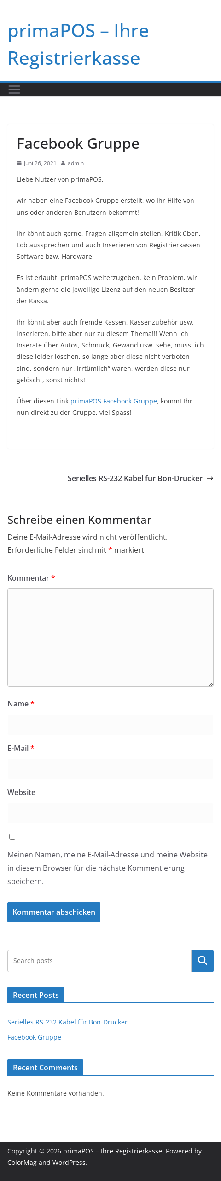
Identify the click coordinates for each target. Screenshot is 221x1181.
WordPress (69, 1162)
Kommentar (31, 578)
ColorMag (22, 1162)
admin (76, 163)
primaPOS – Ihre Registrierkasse (112, 1151)
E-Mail (21, 748)
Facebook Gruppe (34, 1037)
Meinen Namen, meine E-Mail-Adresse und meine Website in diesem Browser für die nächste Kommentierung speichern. (107, 868)
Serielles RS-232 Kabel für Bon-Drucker (141, 478)
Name (21, 704)
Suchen (203, 961)
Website (21, 792)
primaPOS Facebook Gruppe (113, 401)
